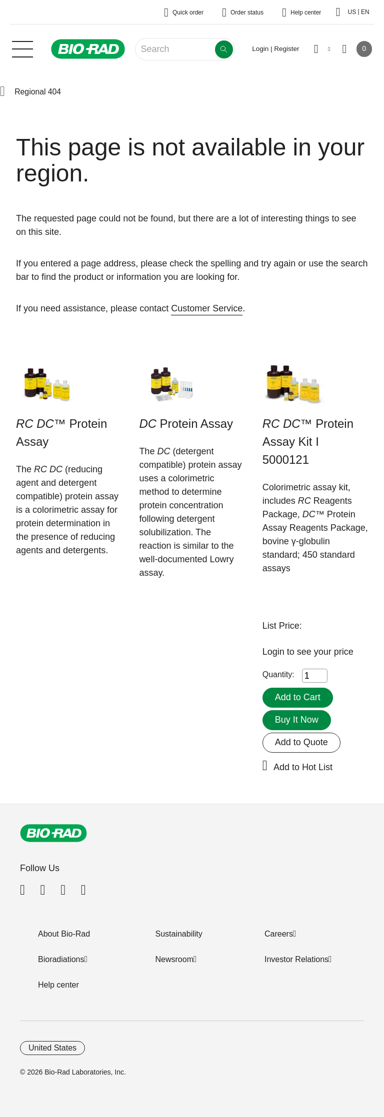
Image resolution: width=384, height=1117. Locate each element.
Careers (278, 934)
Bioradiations (61, 959)
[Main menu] (22, 48)
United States (52, 1048)
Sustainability (179, 934)
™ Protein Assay (61, 432)
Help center (58, 985)
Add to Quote (301, 742)
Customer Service (206, 308)
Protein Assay (186, 423)
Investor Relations (296, 959)
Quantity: (278, 674)
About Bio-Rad (64, 934)
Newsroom (175, 959)
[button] (2, 91)
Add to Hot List (303, 767)
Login (274, 652)
